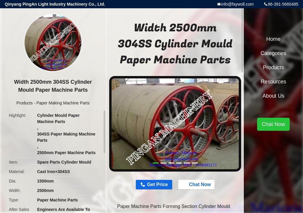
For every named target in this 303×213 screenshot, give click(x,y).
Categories (273, 53)
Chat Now (197, 184)
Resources (273, 82)
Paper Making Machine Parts (63, 103)
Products (24, 103)
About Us (273, 96)
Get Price (157, 184)
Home (273, 39)
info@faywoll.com (237, 4)
